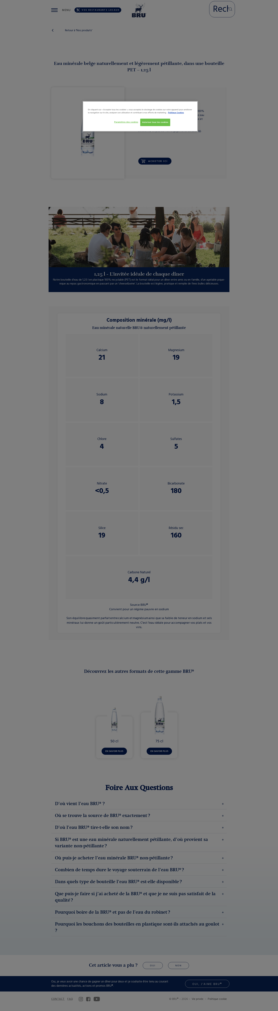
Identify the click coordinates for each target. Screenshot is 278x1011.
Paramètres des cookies (126, 122)
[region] (140, 116)
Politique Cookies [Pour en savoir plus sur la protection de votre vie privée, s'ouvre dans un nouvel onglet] (176, 112)
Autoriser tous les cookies (155, 122)
